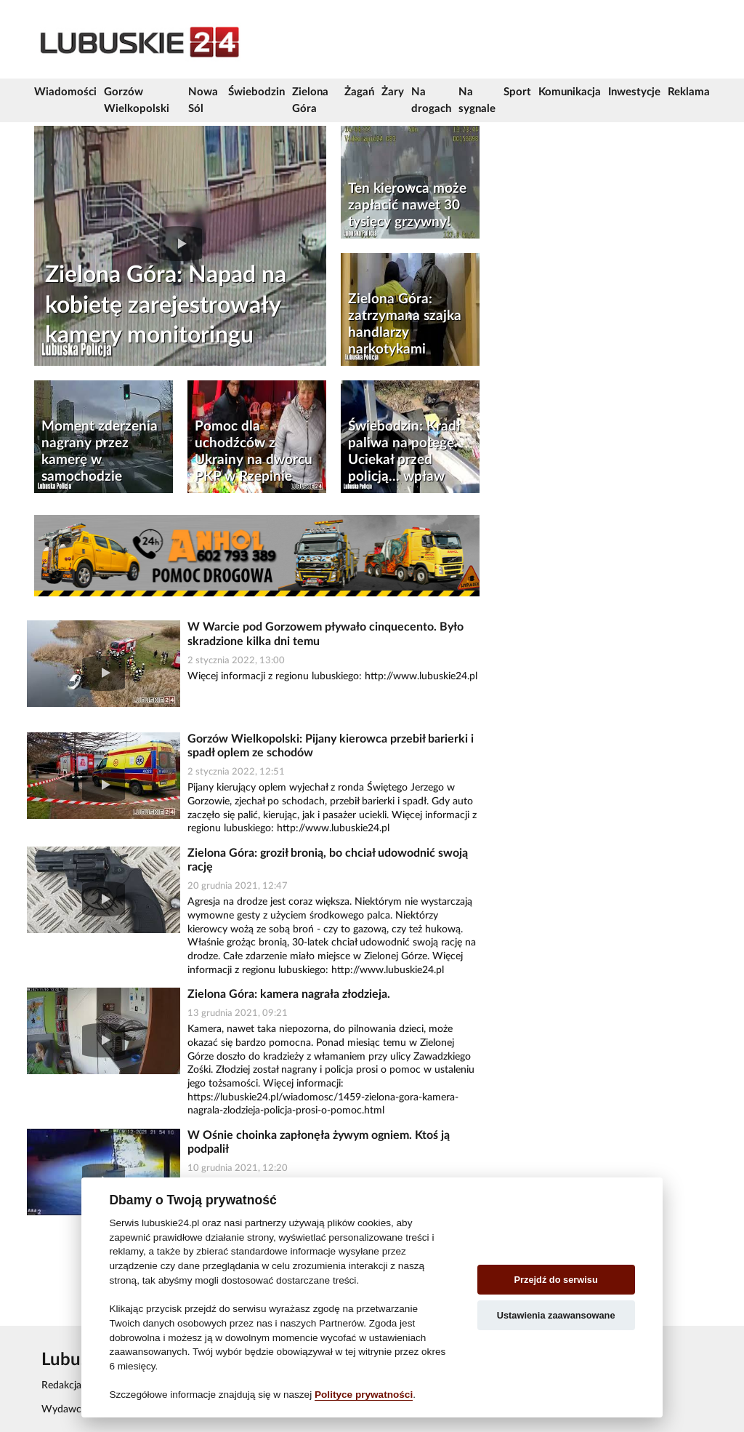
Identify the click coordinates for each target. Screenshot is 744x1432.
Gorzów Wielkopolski (136, 100)
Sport (517, 92)
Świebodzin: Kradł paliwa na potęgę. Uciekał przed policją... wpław (404, 452)
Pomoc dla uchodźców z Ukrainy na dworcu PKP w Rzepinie (253, 452)
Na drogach (431, 100)
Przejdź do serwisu (556, 1279)
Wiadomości (65, 92)
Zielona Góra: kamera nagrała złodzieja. (288, 994)
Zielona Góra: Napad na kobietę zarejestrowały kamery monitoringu (165, 305)
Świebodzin (256, 92)
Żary (392, 92)
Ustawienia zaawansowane (556, 1315)
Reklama (689, 92)
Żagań (359, 92)
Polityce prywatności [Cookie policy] (364, 1394)
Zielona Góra (310, 100)
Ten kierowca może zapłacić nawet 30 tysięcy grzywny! (407, 205)
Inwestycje (634, 92)
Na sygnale (477, 100)
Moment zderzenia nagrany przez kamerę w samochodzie (99, 452)
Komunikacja (569, 92)
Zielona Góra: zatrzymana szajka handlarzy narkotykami (404, 324)
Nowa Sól (203, 100)
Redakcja (61, 1385)
